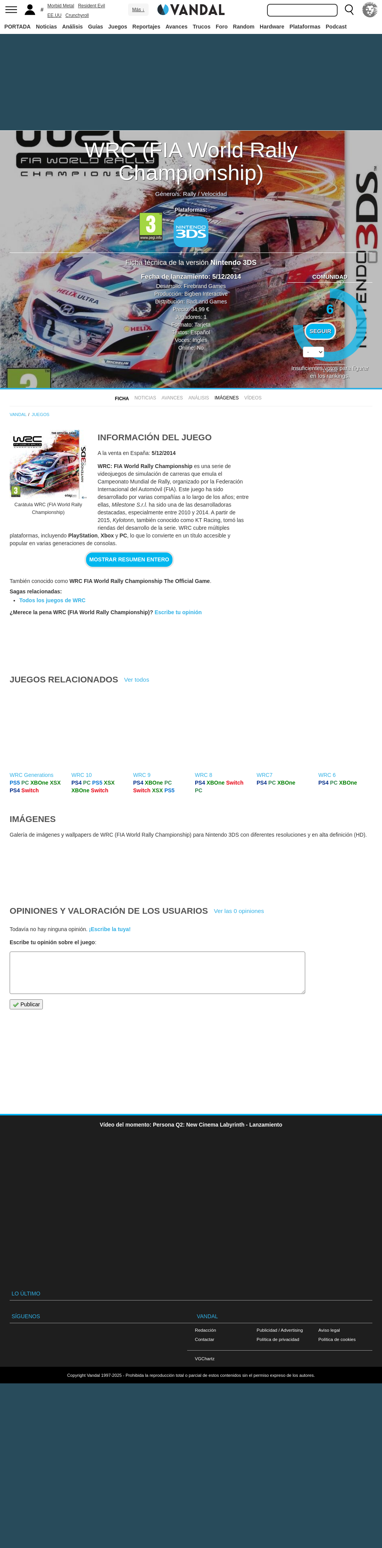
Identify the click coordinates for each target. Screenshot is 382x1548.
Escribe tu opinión (178, 612)
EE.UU (54, 15)
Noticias (46, 27)
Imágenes (227, 398)
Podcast (336, 27)
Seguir (320, 331)
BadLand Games (206, 301)
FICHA (122, 398)
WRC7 (264, 775)
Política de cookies (337, 1339)
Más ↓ (138, 9)
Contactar (204, 1339)
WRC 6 (327, 775)
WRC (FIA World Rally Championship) (191, 161)
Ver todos (136, 679)
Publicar (26, 1004)
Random (244, 27)
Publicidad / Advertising (280, 1329)
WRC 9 (141, 775)
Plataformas (304, 27)
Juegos (117, 27)
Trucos (202, 27)
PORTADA (17, 27)
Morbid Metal (60, 5)
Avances (177, 27)
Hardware (272, 27)
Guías (95, 27)
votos (330, 370)
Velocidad (214, 193)
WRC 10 (81, 775)
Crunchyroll (77, 15)
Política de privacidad (278, 1339)
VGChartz (205, 1358)
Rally (189, 193)
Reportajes (146, 27)
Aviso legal (329, 1329)
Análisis (72, 27)
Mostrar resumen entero (129, 559)
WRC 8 (203, 775)
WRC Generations (32, 775)
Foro (222, 27)
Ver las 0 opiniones (239, 911)
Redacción (205, 1329)
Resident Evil (91, 5)
